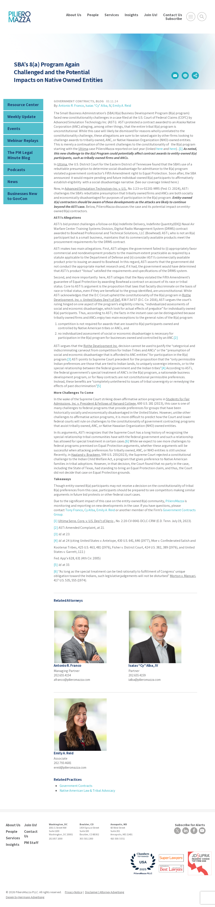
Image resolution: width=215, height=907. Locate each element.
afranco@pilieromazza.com (73, 679)
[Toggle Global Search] (201, 16)
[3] (69, 359)
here (159, 149)
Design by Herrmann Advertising (25, 895)
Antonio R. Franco (71, 105)
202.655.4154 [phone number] (63, 675)
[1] (181, 149)
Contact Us (172, 14)
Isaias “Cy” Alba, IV (98, 105)
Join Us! (150, 14)
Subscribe (173, 18)
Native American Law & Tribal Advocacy (87, 790)
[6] (127, 441)
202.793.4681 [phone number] (63, 762)
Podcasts (15, 166)
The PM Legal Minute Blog (18, 152)
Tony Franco (74, 510)
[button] (173, 75)
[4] (164, 368)
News (11, 177)
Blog (100, 101)
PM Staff (30, 841)
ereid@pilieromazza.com (72, 767)
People (93, 14)
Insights (131, 14)
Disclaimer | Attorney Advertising (104, 890)
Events (13, 127)
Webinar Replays (21, 138)
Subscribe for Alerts (190, 824)
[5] (99, 386)
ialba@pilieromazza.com (146, 679)
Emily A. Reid (122, 105)
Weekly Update (20, 115)
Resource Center (21, 104)
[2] (176, 337)
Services (112, 14)
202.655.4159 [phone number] (137, 675)
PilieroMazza (174, 501)
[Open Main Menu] (190, 16)
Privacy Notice (73, 890)
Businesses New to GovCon (23, 191)
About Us (73, 14)
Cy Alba (89, 510)
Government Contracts (74, 101)
